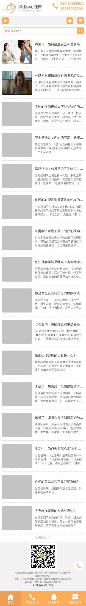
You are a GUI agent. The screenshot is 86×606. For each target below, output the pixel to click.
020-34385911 (72, 3)
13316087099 (71, 9)
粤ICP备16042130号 (43, 585)
